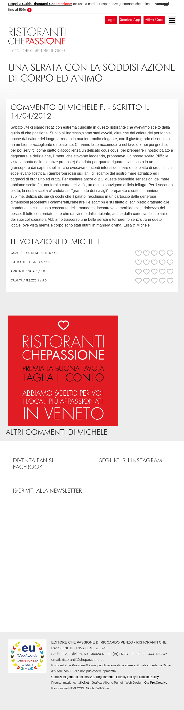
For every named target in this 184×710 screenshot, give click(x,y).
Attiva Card (154, 20)
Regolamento (105, 677)
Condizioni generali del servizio (72, 677)
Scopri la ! (40, 4)
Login (110, 20)
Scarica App (130, 20)
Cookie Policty (149, 677)
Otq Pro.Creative (155, 682)
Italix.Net (83, 682)
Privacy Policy (126, 677)
